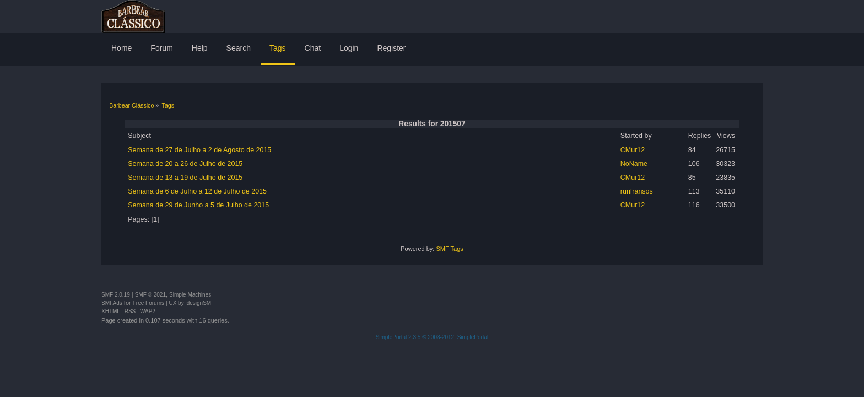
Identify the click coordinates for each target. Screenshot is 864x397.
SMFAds (111, 303)
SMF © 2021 (150, 295)
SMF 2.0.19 (115, 295)
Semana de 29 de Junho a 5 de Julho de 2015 (198, 205)
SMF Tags (449, 248)
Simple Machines (190, 295)
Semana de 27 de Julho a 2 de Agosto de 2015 (199, 150)
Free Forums (148, 303)
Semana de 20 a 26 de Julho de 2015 (185, 164)
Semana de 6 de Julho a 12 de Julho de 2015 (197, 191)
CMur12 (632, 150)
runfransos (636, 191)
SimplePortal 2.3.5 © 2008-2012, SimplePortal (432, 337)
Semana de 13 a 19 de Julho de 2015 (185, 177)
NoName (633, 164)
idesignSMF (199, 303)
